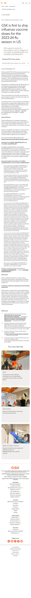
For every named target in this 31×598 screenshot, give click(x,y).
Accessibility (15, 547)
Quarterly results (14, 519)
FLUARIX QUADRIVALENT (8, 270)
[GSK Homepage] (3, 3)
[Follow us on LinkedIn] (9, 541)
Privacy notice (14, 554)
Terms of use (15, 550)
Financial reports (14, 521)
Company (15, 503)
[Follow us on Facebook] (18, 541)
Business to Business (15, 495)
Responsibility (15, 509)
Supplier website (14, 497)
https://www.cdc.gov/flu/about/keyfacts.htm (14, 139)
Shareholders (14, 517)
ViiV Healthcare (15, 491)
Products (15, 507)
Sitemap (15, 555)
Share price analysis (15, 522)
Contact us (15, 529)
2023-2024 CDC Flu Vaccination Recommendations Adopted (12, 316)
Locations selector (15, 486)
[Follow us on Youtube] (21, 541)
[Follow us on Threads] (15, 541)
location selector (22, 472)
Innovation (15, 505)
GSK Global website (15, 484)
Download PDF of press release (13, 63)
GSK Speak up (14, 533)
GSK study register (14, 493)
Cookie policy (15, 552)
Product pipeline (14, 524)
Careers (16, 512)
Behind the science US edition (15, 501)
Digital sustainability (15, 549)
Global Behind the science (15, 487)
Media (15, 510)
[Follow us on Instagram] (12, 541)
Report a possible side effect (15, 531)
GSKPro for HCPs (14, 489)
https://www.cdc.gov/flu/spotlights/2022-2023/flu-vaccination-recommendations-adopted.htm (15, 319)
